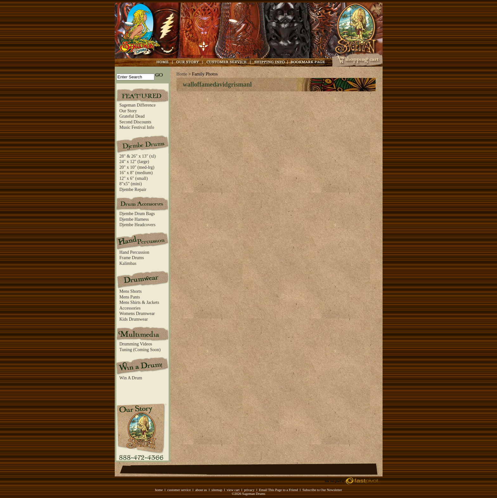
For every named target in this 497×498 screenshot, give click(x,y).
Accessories (130, 308)
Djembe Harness (134, 219)
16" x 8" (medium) (136, 172)
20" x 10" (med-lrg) (136, 167)
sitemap (216, 490)
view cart (233, 490)
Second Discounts (135, 122)
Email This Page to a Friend (278, 490)
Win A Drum (130, 378)
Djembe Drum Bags (137, 213)
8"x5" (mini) (130, 183)
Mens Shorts (130, 291)
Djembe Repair (132, 189)
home (159, 490)
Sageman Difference (137, 105)
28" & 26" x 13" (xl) (137, 156)
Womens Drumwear (137, 313)
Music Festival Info (136, 127)
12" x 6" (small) (133, 178)
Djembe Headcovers (137, 224)
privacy (249, 490)
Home (182, 74)
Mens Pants (129, 297)
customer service (179, 490)
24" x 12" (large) (134, 161)
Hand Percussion (134, 252)
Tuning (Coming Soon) (140, 349)
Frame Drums (131, 257)
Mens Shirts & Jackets (139, 302)
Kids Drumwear (133, 319)
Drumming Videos (135, 344)
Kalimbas (128, 263)
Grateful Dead (132, 116)
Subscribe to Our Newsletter (322, 490)
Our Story (128, 110)
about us (201, 490)
